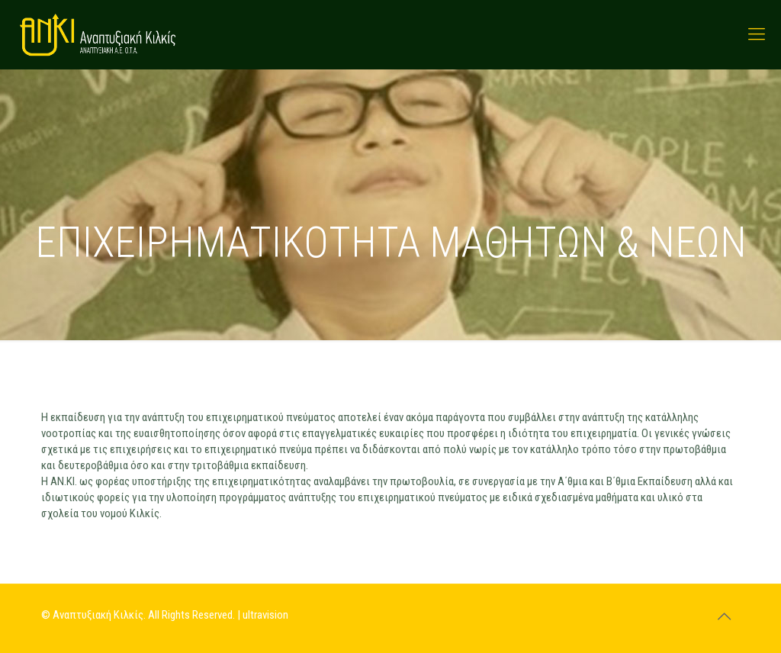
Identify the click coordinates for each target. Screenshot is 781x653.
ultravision (265, 615)
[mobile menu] (757, 34)
